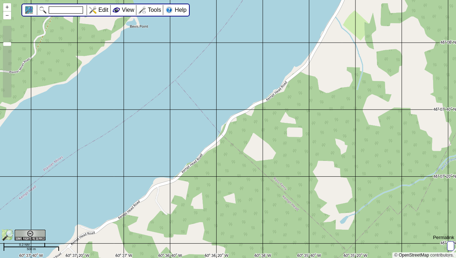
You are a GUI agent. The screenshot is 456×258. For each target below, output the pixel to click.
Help (180, 10)
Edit (103, 10)
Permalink (443, 237)
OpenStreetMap (414, 255)
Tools (154, 10)
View (128, 10)
